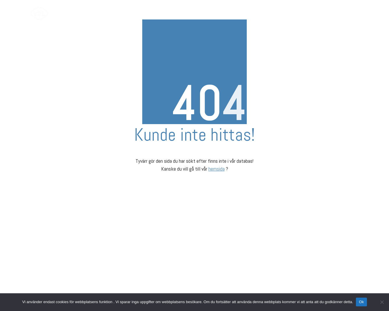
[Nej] (382, 302)
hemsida (216, 168)
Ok (361, 302)
